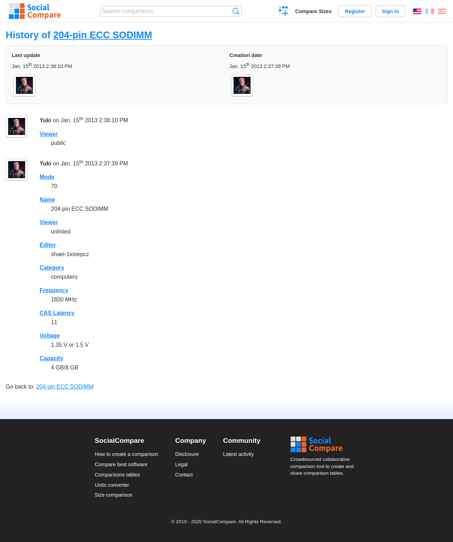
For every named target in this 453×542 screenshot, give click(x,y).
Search (236, 11)
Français (429, 11)
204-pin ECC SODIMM (102, 34)
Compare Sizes (313, 11)
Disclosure (187, 454)
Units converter (112, 485)
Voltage (50, 336)
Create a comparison (283, 12)
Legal (181, 464)
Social (324, 444)
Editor (48, 245)
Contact (184, 475)
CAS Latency (57, 313)
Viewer (49, 134)
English (417, 11)
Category (52, 268)
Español (442, 11)
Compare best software (121, 464)
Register (355, 11)
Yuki (45, 120)
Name (47, 200)
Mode (47, 177)
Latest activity (238, 454)
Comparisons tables (117, 475)
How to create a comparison (126, 454)
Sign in (390, 11)
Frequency (54, 290)
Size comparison (113, 495)
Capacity (51, 358)
